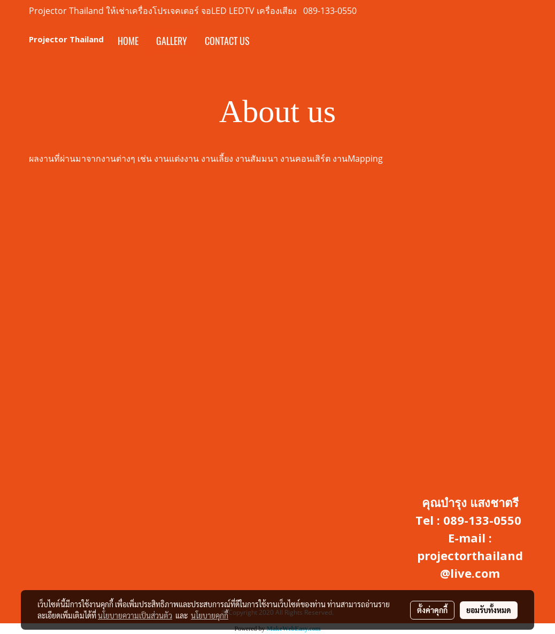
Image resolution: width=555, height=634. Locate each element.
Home (128, 41)
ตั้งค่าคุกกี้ (432, 610)
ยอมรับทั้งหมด (488, 610)
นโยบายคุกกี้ (209, 615)
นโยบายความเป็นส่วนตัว (135, 615)
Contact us (227, 41)
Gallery (171, 41)
